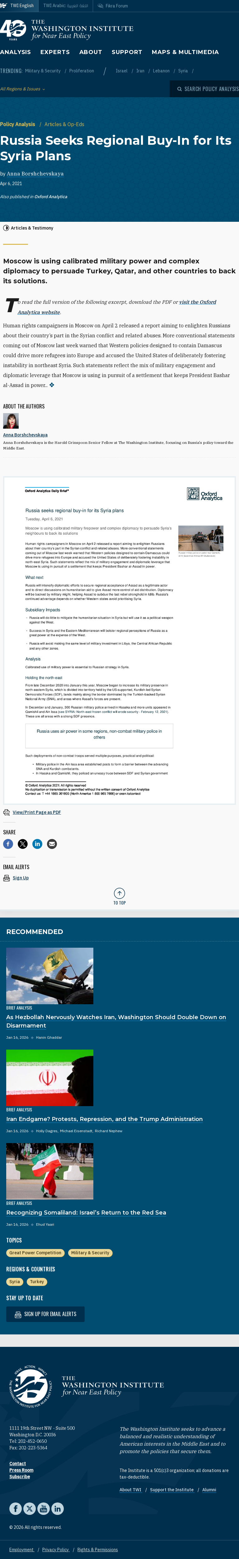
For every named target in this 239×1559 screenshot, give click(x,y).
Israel (122, 71)
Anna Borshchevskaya (35, 174)
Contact (17, 1463)
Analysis (15, 52)
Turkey (37, 1281)
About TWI (131, 1489)
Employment (22, 1549)
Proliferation (81, 71)
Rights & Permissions (97, 1549)
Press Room (21, 1469)
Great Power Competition (35, 1252)
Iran (140, 71)
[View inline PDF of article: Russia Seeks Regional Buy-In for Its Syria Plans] (119, 812)
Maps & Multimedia (185, 52)
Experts (55, 52)
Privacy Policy (56, 1549)
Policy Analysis (18, 124)
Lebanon (162, 71)
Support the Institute (172, 1489)
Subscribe (19, 1476)
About (91, 52)
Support (127, 52)
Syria (183, 71)
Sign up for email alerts (45, 1314)
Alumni (209, 1489)
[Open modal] (208, 89)
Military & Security (43, 71)
